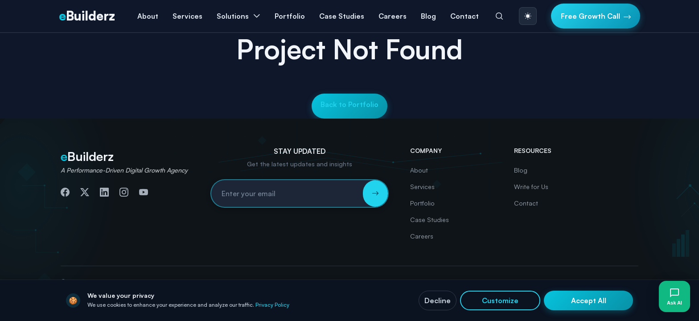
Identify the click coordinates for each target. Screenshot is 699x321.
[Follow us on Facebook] (65, 192)
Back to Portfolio (349, 104)
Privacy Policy (272, 304)
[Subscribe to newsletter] (375, 193)
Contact (464, 16)
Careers (392, 16)
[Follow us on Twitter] (84, 192)
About (147, 16)
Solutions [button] (233, 16)
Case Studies (341, 16)
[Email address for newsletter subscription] (287, 193)
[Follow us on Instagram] (123, 192)
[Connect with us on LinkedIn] (104, 192)
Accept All (588, 300)
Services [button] (187, 16)
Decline (437, 300)
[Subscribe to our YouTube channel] (143, 192)
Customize (500, 300)
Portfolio (290, 16)
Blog (428, 16)
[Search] (499, 16)
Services (422, 186)
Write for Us (531, 186)
